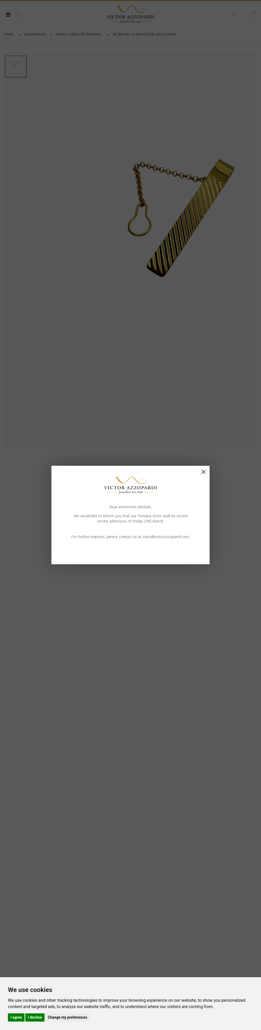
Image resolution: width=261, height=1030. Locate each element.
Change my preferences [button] (67, 1017)
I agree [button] (16, 1017)
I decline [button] (35, 1017)
